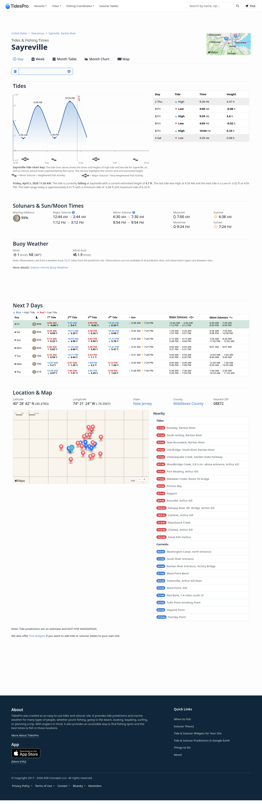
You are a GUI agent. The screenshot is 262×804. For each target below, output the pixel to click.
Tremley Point (171, 617)
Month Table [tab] (65, 59)
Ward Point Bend (172, 573)
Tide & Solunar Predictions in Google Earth (202, 740)
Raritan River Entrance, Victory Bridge (185, 566)
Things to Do (182, 747)
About (178, 754)
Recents (39, 6)
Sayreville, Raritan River (62, 33)
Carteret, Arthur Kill (174, 515)
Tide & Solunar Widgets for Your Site (198, 733)
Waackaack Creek (173, 522)
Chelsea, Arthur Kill (174, 529)
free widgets (37, 636)
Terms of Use (43, 786)
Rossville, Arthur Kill (174, 500)
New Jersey (37, 33)
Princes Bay (169, 486)
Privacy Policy (21, 786)
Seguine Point (170, 610)
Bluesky (78, 786)
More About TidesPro (25, 735)
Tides (55, 6)
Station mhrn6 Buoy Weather (49, 267)
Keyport (166, 493)
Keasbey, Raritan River (176, 428)
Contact (62, 786)
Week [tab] (38, 59)
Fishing (79, 6)
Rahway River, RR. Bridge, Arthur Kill (185, 508)
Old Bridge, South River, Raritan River (185, 449)
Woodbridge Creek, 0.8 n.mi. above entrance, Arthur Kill (197, 464)
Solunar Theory (184, 726)
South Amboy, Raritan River (179, 435)
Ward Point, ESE (171, 588)
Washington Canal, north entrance (183, 551)
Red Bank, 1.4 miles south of (179, 595)
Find (250, 6)
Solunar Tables (109, 6)
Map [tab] (124, 59)
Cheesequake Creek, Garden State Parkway (189, 457)
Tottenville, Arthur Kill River (179, 580)
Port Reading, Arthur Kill (177, 471)
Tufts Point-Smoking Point (178, 602)
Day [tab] (18, 59)
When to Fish (182, 719)
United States (19, 33)
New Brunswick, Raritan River (180, 442)
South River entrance (175, 559)
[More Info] (18, 761)
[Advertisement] (131, 21)
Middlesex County (188, 403)
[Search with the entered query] (238, 5)
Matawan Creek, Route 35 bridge (182, 479)
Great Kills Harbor (173, 537)
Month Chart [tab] (97, 59)
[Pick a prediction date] (15, 71)
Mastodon (94, 786)
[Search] (210, 5)
